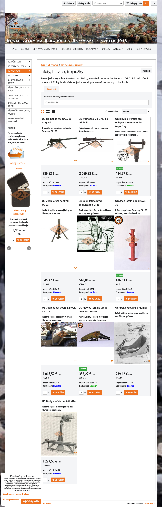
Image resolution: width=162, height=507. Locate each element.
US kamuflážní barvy (19, 81)
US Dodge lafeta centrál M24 (59, 401)
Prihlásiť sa (69, 3)
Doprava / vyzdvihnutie (45, 48)
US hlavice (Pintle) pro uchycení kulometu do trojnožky (128, 122)
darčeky (106, 48)
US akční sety (19, 62)
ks (46, 192)
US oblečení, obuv (19, 66)
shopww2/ (19, 168)
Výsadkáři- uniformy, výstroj (18, 112)
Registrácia (84, 3)
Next (29, 248)
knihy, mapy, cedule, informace (17, 97)
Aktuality (118, 48)
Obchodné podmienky (72, 48)
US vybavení (19, 71)
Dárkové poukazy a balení (17, 104)
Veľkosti (25, 48)
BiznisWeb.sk (150, 503)
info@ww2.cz (17, 163)
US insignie (19, 75)
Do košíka (58, 192)
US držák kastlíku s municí (131, 307)
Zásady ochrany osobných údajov (16, 494)
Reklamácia (92, 48)
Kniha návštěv (143, 48)
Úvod (14, 48)
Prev (9, 248)
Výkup (130, 48)
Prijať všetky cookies (31, 501)
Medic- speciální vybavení (15, 120)
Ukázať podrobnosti (11, 500)
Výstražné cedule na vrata (18, 89)
